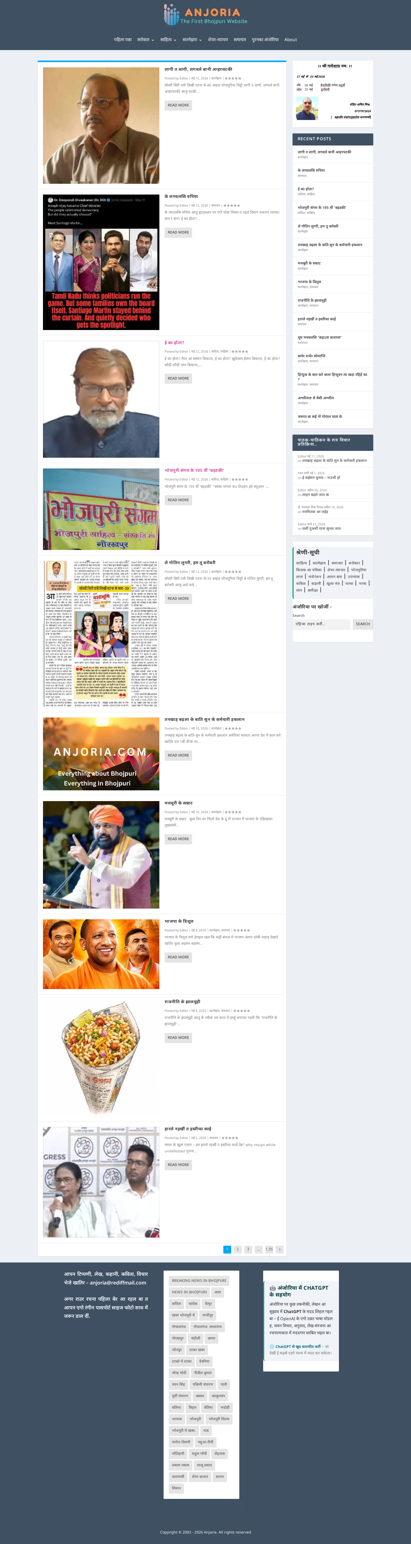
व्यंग (299, 590)
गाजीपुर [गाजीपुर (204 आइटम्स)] (207, 1315)
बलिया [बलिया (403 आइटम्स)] (176, 1407)
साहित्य (166, 40)
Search (299, 615)
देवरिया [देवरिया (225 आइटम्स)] (204, 1361)
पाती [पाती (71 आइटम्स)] (224, 1384)
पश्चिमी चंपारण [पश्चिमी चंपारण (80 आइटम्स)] (203, 1384)
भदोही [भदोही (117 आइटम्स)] (225, 1407)
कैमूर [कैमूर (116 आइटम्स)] (208, 1304)
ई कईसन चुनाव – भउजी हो (321, 478)
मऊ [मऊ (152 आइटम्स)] (206, 1430)
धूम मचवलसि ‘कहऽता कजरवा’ (320, 337)
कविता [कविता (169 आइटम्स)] (176, 1304)
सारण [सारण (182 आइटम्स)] (220, 1477)
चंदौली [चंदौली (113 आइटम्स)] (195, 1338)
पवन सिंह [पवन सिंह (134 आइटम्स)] (178, 1384)
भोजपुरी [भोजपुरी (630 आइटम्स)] (195, 1419)
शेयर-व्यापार (218, 40)
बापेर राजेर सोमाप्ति (311, 356)
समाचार (240, 40)
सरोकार (143, 40)
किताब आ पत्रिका (309, 570)
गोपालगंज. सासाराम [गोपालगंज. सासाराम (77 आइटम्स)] (207, 1327)
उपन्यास (354, 577)
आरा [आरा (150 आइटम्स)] (217, 1292)
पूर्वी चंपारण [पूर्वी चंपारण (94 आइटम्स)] (180, 1396)
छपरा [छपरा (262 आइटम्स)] (211, 1338)
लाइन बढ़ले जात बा (315, 495)
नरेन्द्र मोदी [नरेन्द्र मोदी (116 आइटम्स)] (179, 1373)
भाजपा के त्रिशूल (179, 922)
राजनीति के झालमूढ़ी (183, 1002)
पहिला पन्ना (123, 40)
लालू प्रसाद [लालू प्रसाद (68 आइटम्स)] (204, 1465)
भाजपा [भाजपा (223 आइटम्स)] (177, 1419)
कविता (215, 352)
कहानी (316, 583)
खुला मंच (334, 583)
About (290, 40)
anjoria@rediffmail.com (118, 1283)
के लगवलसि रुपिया (181, 197)
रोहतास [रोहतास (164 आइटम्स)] (219, 1453)
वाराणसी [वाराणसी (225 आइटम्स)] (178, 1477)
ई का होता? (175, 343)
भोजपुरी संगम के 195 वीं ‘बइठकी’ (194, 471)
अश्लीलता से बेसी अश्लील (316, 398)
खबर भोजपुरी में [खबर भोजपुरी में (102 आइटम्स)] (183, 1315)
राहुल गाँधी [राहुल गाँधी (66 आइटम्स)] (199, 1453)
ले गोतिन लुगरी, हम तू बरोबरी (190, 563)
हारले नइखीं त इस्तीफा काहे (188, 1129)
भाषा (363, 583)
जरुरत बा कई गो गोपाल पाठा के (320, 416)
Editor (184, 79)
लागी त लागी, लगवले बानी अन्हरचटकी (198, 70)
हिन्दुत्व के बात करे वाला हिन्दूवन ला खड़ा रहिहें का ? (332, 377)
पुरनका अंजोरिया (265, 40)
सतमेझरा (190, 40)
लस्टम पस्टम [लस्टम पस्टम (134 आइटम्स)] (180, 1465)
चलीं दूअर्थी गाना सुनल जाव (321, 528)
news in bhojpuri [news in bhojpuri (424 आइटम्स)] (189, 1292)
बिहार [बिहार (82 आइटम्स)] (193, 1407)
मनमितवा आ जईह (315, 512)
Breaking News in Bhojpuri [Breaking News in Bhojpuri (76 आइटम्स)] (199, 1280)
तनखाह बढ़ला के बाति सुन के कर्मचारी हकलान (205, 720)
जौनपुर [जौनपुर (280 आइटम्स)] (177, 1350)
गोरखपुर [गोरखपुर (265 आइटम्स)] (177, 1338)
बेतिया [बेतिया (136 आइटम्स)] (208, 1407)
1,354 (269, 1253)
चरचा (349, 583)
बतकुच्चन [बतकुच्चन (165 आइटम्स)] (218, 1396)
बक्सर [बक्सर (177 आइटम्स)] (200, 1396)
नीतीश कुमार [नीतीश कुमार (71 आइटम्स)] (203, 1373)
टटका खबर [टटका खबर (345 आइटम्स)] (197, 1350)
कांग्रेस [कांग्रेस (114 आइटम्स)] (193, 1304)
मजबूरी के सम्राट (179, 803)
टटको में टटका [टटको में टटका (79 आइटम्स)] (182, 1361)
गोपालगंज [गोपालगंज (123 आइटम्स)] (179, 1327)
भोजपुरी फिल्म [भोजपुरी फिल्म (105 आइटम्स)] (219, 1419)
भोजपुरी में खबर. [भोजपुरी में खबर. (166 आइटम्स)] (184, 1430)
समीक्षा (313, 590)
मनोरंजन (303, 343)
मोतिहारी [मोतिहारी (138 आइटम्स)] (178, 1453)
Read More (178, 105)
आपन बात (334, 577)
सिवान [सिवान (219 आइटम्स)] (176, 1488)
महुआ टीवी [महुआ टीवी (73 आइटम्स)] (205, 1442)
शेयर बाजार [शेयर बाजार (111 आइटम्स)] (200, 1477)
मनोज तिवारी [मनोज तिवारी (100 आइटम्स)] (181, 1442)
